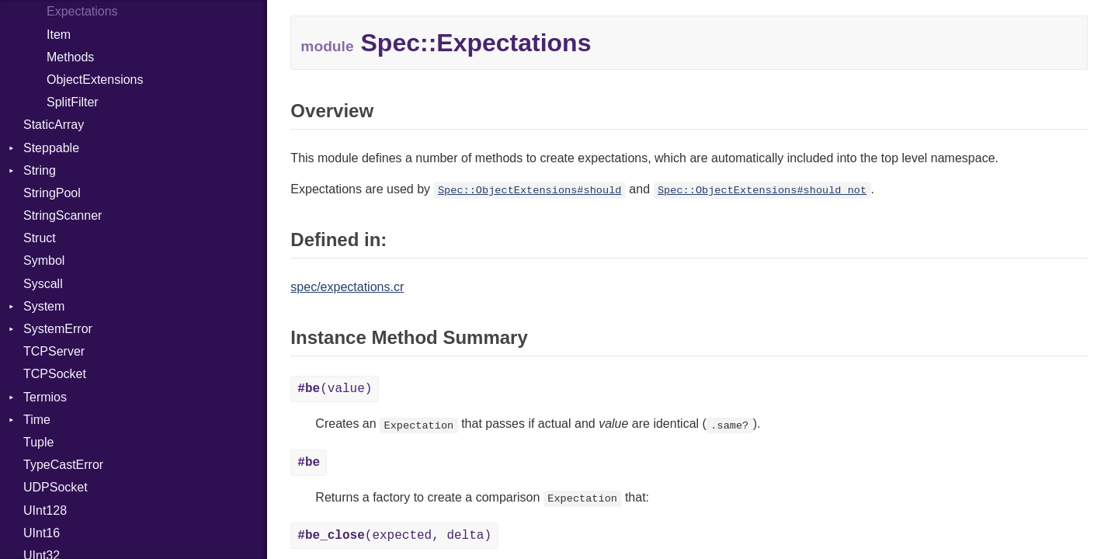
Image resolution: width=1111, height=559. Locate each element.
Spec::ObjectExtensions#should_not (762, 190)
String (39, 170)
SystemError (57, 328)
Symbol (43, 260)
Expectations (82, 11)
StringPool (52, 193)
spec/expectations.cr (347, 286)
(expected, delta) (394, 536)
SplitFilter (73, 102)
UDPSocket (55, 487)
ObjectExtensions (95, 79)
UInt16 (41, 533)
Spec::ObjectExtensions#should (530, 190)
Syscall (43, 283)
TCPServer (54, 351)
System (43, 306)
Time (36, 419)
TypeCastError (63, 464)
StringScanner (62, 215)
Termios (45, 397)
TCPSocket (54, 373)
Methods (70, 57)
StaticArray (53, 124)
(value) (334, 389)
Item (59, 34)
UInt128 (45, 510)
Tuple (38, 442)
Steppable (51, 148)
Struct (39, 238)
